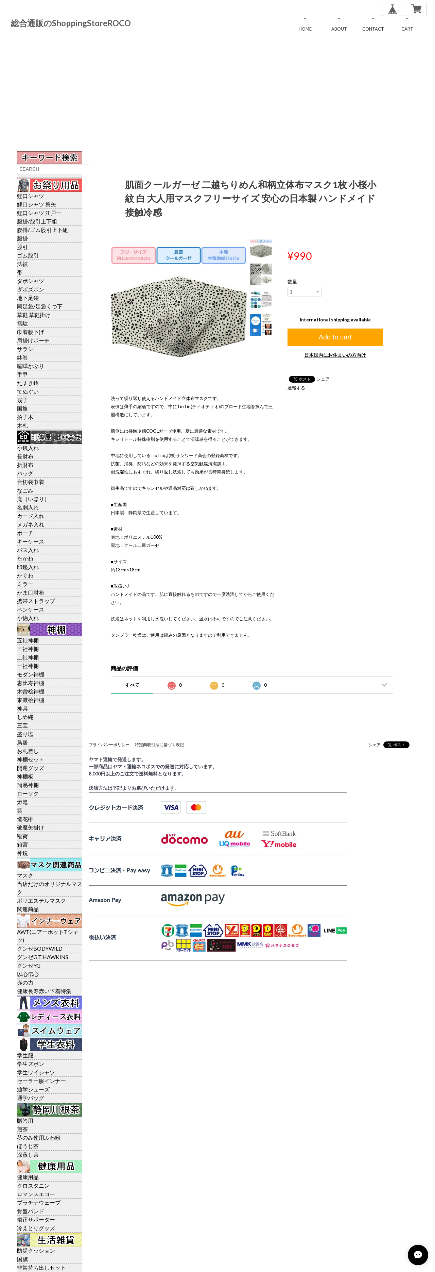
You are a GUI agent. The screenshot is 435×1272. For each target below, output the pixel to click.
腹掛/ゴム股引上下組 (42, 230)
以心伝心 (28, 974)
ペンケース (30, 609)
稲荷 (22, 836)
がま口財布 (30, 592)
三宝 (22, 725)
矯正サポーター (36, 1219)
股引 (22, 247)
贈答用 (25, 1120)
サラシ (25, 349)
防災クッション (36, 1250)
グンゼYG (28, 965)
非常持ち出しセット (41, 1267)
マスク (25, 875)
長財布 (25, 456)
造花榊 (25, 819)
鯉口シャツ (30, 196)
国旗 (22, 408)
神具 (22, 708)
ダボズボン (30, 289)
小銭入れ (28, 448)
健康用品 (28, 1177)
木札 (22, 425)
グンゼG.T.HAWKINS (42, 957)
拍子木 (25, 417)
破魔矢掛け (30, 827)
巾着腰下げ (30, 332)
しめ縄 (25, 717)
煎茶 (22, 1129)
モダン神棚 (30, 674)
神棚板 (25, 776)
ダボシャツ (30, 281)
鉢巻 (22, 357)
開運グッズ (30, 768)
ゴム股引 (28, 255)
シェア (323, 379)
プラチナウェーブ (38, 1202)
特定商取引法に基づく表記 (159, 744)
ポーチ (25, 533)
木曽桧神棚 (30, 691)
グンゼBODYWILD (40, 948)
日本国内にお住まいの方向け (335, 355)
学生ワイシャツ (36, 1072)
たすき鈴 (28, 383)
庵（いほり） (33, 499)
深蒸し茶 (28, 1154)
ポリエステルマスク (41, 900)
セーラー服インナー (41, 1080)
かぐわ (25, 575)
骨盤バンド (30, 1211)
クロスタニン (33, 1185)
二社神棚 (28, 657)
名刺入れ (28, 507)
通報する (296, 387)
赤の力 (25, 982)
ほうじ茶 (28, 1146)
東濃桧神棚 (30, 700)
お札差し (28, 751)
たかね (25, 558)
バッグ (25, 473)
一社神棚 (28, 666)
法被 (22, 264)
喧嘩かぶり (30, 366)
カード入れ (30, 516)
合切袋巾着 (30, 482)
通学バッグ (30, 1097)
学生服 (25, 1055)
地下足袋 (28, 298)
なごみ (25, 490)
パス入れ (28, 550)
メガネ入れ (30, 524)
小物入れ (28, 618)
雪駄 (22, 323)
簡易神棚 (28, 785)
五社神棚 (28, 640)
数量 (292, 281)
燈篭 (22, 802)
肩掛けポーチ (33, 340)
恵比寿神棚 (30, 683)
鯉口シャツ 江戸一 (39, 213)
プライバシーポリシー (109, 744)
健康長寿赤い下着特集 (44, 991)
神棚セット (30, 759)
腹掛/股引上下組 (37, 221)
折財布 (25, 465)
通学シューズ (33, 1089)
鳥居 (22, 742)
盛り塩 (25, 734)
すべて (132, 685)
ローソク (28, 793)
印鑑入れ (28, 567)
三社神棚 (28, 649)
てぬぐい (28, 391)
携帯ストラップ (36, 601)
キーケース (30, 541)
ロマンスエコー (36, 1194)
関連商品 (28, 909)
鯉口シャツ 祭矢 (36, 204)
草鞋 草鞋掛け (34, 315)
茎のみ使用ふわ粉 (38, 1137)
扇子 (22, 400)
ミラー (25, 584)
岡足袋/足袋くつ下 (40, 306)
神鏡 (22, 853)
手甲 (22, 374)
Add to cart (335, 337)
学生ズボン (30, 1063)
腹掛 (22, 238)
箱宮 (22, 844)
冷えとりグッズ (36, 1228)
